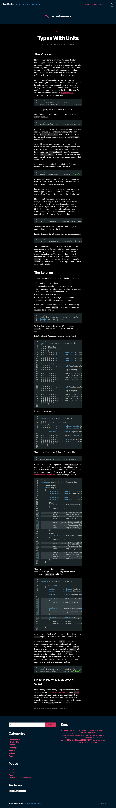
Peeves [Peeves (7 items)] (89, 737)
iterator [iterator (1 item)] (93, 735)
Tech (58, 31)
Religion (12, 753)
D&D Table (14, 742)
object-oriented (44, 708)
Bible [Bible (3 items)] (70, 730)
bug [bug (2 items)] (74, 730)
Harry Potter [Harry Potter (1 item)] (77, 735)
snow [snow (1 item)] (93, 740)
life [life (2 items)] (66, 737)
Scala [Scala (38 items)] (70, 739)
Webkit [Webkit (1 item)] (92, 742)
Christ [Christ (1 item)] (79, 730)
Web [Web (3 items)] (82, 742)
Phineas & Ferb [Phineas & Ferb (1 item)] (96, 737)
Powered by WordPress (33, 803)
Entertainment (14, 739)
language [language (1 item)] (62, 737)
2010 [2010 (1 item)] (62, 730)
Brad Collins (8, 4)
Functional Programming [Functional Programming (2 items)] (67, 735)
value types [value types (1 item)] (75, 742)
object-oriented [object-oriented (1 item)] (82, 737)
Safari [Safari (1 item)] (101, 737)
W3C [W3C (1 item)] (80, 742)
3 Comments (70, 44)
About (87, 4)
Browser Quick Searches (20, 778)
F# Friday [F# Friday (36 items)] (89, 732)
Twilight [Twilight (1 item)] (62, 742)
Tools (101, 4)
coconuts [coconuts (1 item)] (93, 730)
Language (13, 748)
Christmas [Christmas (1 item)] (84, 730)
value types (63, 708)
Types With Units (58, 38)
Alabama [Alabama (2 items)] (66, 730)
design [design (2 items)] (71, 733)
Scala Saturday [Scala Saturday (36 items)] (83, 739)
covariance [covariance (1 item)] (63, 733)
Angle (76, 692)
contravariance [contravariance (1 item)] (100, 730)
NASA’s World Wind (59, 692)
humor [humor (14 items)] (88, 735)
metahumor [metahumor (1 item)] (70, 737)
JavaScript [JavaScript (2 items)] (99, 735)
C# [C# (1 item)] (76, 730)
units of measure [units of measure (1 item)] (68, 742)
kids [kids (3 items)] (104, 735)
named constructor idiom (44, 475)
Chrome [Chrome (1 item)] (89, 730)
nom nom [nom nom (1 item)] (76, 737)
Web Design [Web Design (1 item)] (87, 742)
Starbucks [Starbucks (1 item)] (98, 740)
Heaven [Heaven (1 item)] (82, 735)
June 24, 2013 (57, 44)
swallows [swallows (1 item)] (103, 740)
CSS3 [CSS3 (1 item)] (67, 733)
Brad (47, 44)
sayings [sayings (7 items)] (63, 740)
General (12, 745)
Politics (12, 750)
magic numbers (67, 93)
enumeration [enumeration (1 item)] (77, 733)
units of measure (54, 708)
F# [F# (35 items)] (82, 732)
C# (37, 708)
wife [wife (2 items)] (96, 742)
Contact (94, 4)
